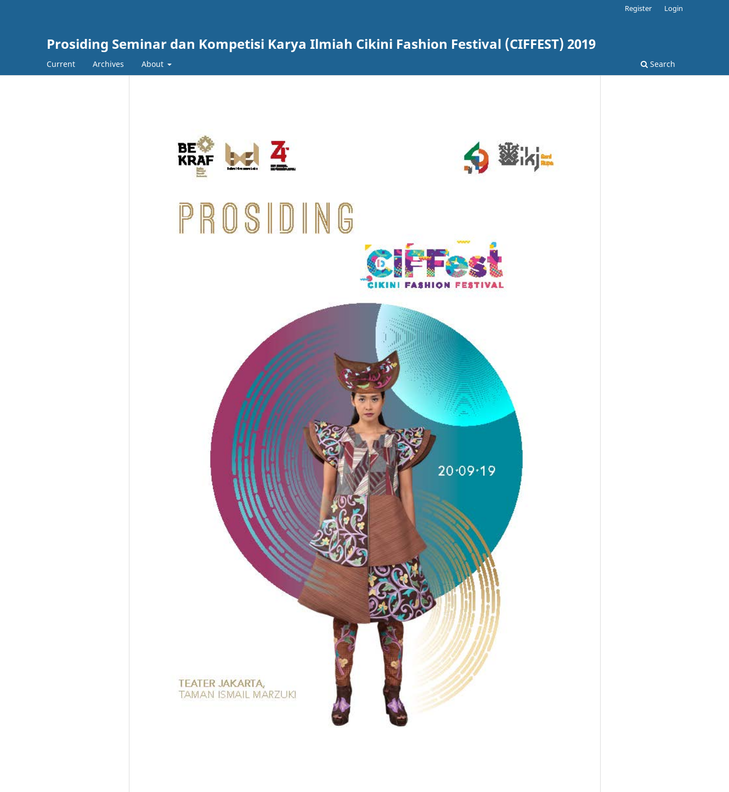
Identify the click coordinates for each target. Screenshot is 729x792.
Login (673, 8)
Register (638, 8)
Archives (108, 64)
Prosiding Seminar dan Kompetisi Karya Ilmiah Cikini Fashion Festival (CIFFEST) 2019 (321, 44)
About (154, 64)
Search (658, 64)
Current (61, 64)
